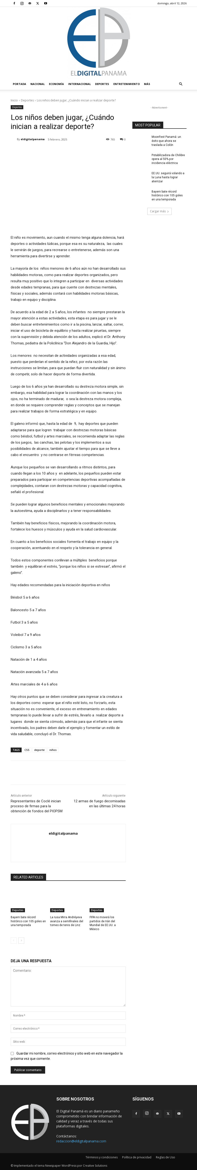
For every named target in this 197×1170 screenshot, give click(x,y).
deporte (39, 750)
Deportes (102, 84)
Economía (56, 84)
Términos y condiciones (102, 1157)
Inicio (14, 100)
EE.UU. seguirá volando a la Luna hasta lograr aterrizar (168, 177)
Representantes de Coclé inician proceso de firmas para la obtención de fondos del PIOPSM (36, 806)
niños (53, 750)
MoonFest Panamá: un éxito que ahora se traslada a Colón (166, 141)
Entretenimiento (126, 84)
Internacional (79, 84)
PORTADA (19, 84)
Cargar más (159, 211)
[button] (181, 84)
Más (147, 84)
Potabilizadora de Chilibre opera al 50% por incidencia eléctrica (168, 159)
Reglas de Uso (165, 1157)
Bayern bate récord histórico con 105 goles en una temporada (28, 921)
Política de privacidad (136, 1157)
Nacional (37, 84)
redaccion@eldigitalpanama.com (81, 1141)
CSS (26, 750)
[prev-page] (14, 940)
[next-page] (21, 940)
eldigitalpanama (33, 139)
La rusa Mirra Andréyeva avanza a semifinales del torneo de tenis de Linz (66, 921)
